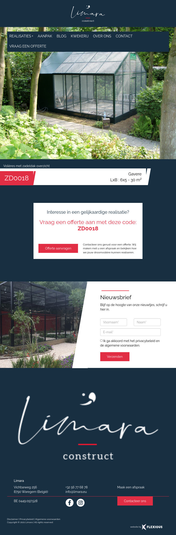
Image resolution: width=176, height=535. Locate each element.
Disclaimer (12, 519)
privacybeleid (145, 341)
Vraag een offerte (27, 46)
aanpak (45, 36)
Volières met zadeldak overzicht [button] (26, 166)
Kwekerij (80, 36)
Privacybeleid (26, 519)
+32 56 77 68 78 (77, 487)
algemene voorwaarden (122, 345)
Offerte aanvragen (58, 248)
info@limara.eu (76, 492)
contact (124, 36)
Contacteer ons (135, 501)
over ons (102, 36)
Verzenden (115, 356)
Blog (61, 36)
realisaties (21, 36)
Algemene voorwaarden (47, 519)
